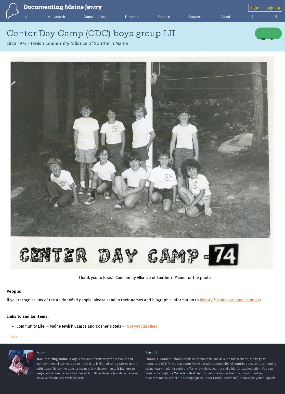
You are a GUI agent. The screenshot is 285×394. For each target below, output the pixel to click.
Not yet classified (142, 326)
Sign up (273, 7)
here (81, 378)
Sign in (256, 7)
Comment (266, 35)
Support (195, 17)
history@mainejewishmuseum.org (230, 300)
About (225, 17)
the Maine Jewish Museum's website (193, 373)
